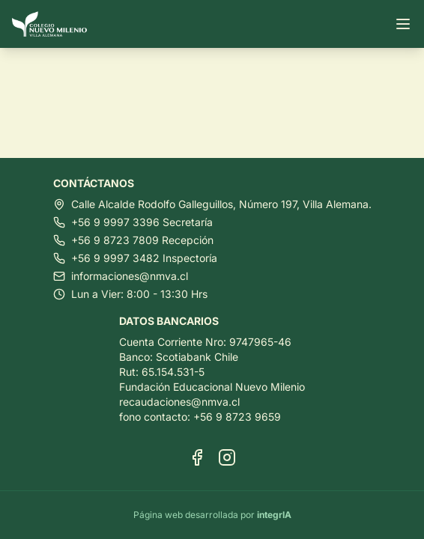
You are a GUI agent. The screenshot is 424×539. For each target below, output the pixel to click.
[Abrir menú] (403, 24)
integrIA (274, 514)
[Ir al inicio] (55, 24)
